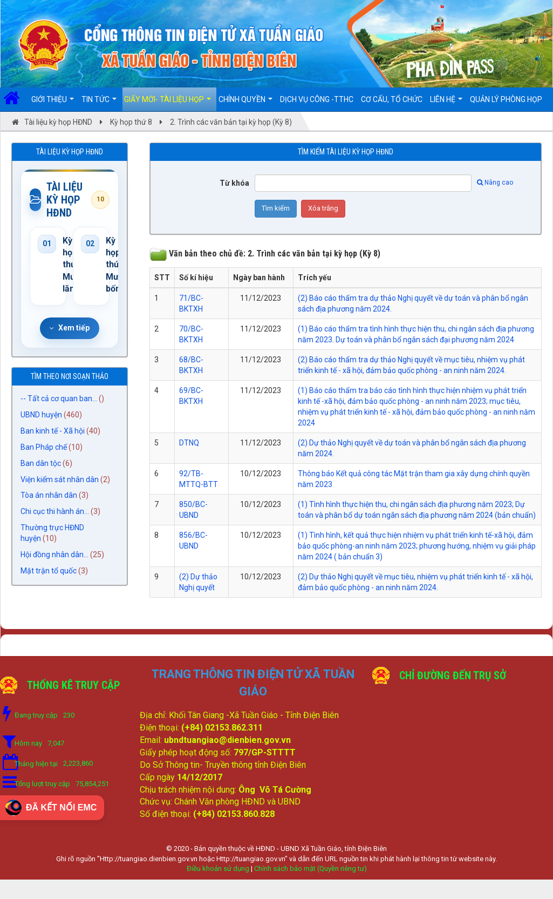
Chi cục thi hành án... (55, 512)
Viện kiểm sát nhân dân (60, 479)
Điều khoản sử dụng (218, 868)
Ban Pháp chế (44, 447)
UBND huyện (41, 414)
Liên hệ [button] (446, 103)
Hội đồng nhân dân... (54, 555)
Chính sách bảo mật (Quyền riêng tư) (310, 868)
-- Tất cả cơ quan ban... (59, 398)
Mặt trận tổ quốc (49, 571)
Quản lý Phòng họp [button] (506, 99)
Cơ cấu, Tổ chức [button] (391, 99)
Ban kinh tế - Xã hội (53, 431)
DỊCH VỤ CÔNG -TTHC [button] (316, 99)
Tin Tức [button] (99, 103)
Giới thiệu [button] (52, 103)
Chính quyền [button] (245, 103)
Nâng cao (495, 182)
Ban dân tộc (41, 463)
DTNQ (189, 442)
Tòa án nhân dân (49, 495)
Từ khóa (234, 183)
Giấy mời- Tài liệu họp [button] (167, 103)
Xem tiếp (70, 327)
